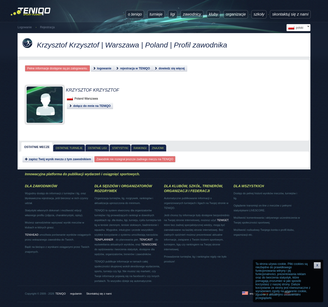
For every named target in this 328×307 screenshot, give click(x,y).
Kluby (213, 14)
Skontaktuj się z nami (290, 14)
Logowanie (25, 27)
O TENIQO (135, 14)
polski (298, 27)
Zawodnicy (192, 14)
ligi (172, 14)
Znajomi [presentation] (158, 148)
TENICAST (146, 239)
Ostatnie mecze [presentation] (37, 147)
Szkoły (259, 14)
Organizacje (236, 14)
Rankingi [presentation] (139, 148)
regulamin (76, 293)
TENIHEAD (32, 234)
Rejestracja (47, 27)
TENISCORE (149, 244)
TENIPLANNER (103, 239)
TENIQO (60, 293)
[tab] (37, 147)
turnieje (156, 14)
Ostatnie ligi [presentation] (97, 148)
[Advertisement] (190, 104)
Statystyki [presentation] (120, 148)
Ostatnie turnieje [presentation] (69, 148)
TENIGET (222, 220)
